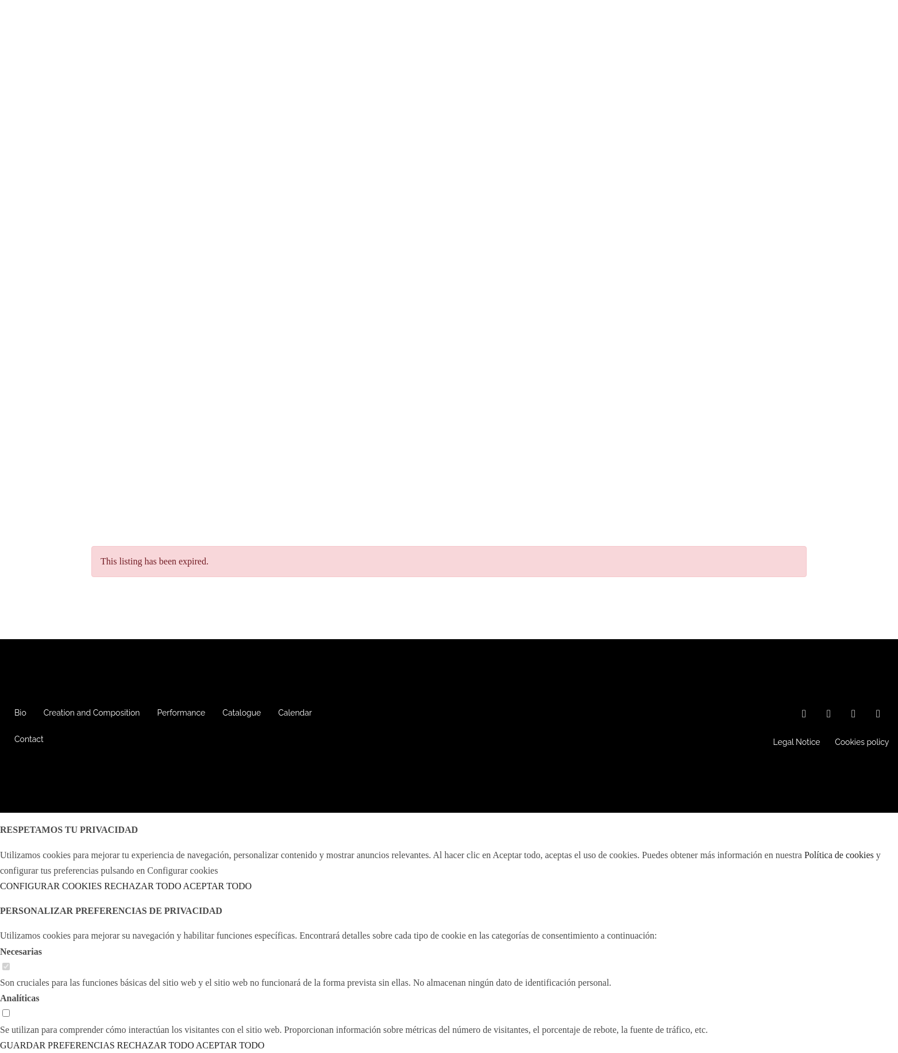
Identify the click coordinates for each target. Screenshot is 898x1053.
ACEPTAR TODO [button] (217, 886)
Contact (29, 739)
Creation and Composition (92, 712)
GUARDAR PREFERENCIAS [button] (57, 1045)
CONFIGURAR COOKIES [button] (51, 886)
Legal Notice (796, 742)
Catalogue (241, 712)
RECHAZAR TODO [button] (142, 886)
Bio (20, 712)
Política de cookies (839, 855)
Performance (181, 712)
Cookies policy (862, 742)
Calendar (295, 712)
